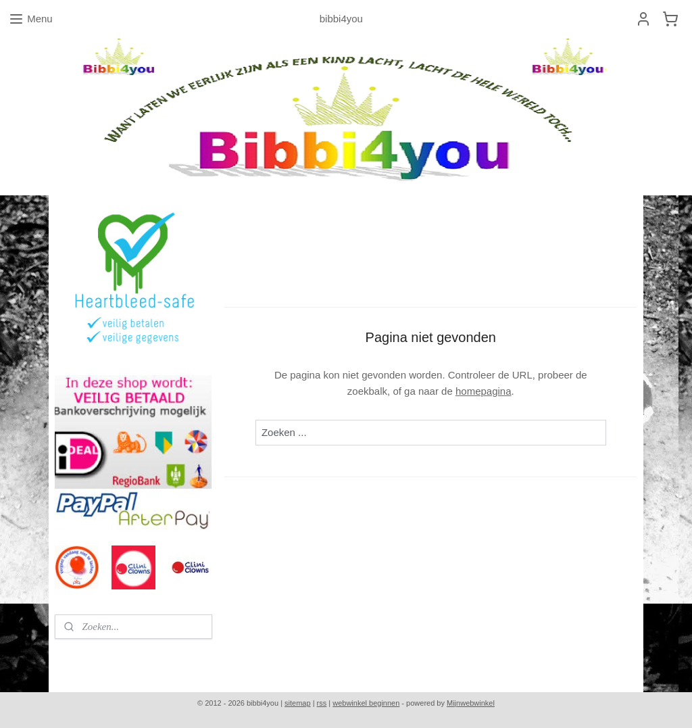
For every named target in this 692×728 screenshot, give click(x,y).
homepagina (483, 391)
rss (322, 703)
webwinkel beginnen (365, 703)
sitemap (298, 703)
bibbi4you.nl (87, 658)
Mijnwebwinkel (471, 703)
